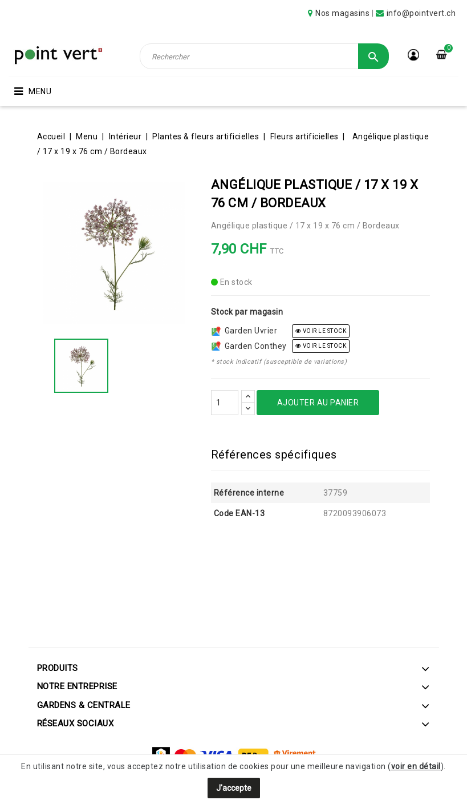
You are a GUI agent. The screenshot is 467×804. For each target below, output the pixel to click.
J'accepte (233, 788)
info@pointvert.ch (421, 13)
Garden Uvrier (245, 330)
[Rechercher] (264, 56)
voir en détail (416, 766)
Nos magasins (342, 13)
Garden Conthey (249, 346)
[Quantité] (224, 402)
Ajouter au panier (318, 402)
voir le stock (321, 331)
